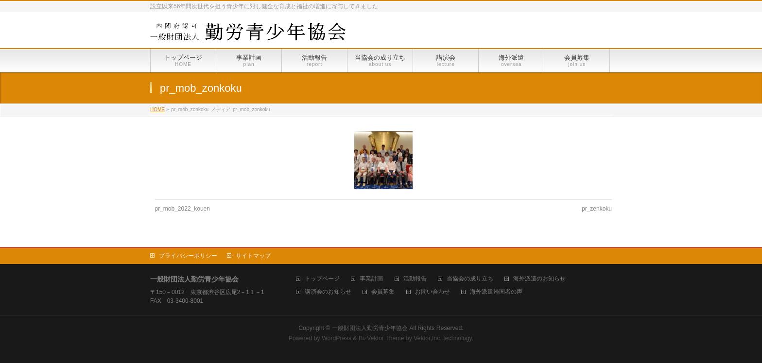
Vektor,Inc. (428, 338)
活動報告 (415, 279)
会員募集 (383, 292)
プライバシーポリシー (188, 255)
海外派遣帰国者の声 (496, 292)
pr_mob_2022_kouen (182, 208)
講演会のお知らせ (328, 292)
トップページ (322, 279)
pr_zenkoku (597, 208)
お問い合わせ (432, 292)
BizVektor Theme (381, 338)
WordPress (336, 338)
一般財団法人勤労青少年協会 (370, 328)
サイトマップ (253, 255)
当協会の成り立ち (470, 279)
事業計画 (371, 279)
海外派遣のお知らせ (539, 279)
